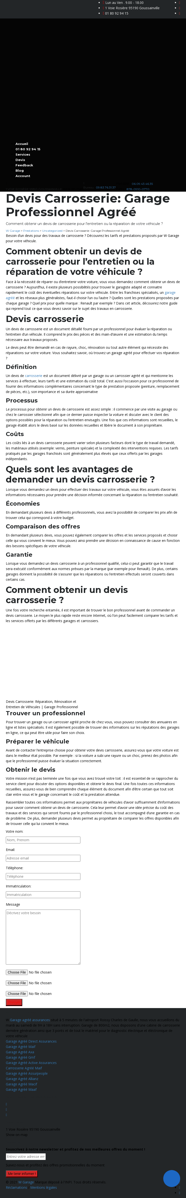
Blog (20, 170)
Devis (20, 160)
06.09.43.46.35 (142, 184)
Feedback (24, 165)
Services (23, 154)
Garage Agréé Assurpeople (27, 1073)
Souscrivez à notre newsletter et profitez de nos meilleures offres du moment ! (75, 1149)
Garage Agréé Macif (21, 1084)
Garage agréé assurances (30, 1020)
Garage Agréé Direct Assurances (31, 1041)
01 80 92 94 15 (116, 13)
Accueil (22, 144)
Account (23, 176)
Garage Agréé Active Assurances (31, 1062)
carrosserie (33, 375)
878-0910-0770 (138, 189)
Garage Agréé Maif (20, 1046)
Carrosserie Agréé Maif (24, 1068)
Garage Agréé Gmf (20, 1057)
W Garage (26, 1182)
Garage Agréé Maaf (21, 1089)
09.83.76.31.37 (106, 187)
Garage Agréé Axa (20, 1052)
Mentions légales (43, 1187)
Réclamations (17, 1187)
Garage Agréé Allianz (22, 1078)
